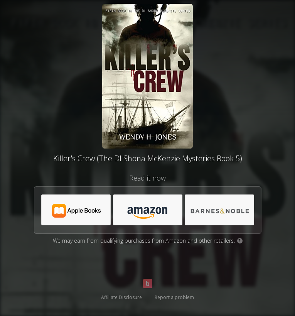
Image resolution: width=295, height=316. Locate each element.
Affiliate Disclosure (121, 297)
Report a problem (174, 297)
